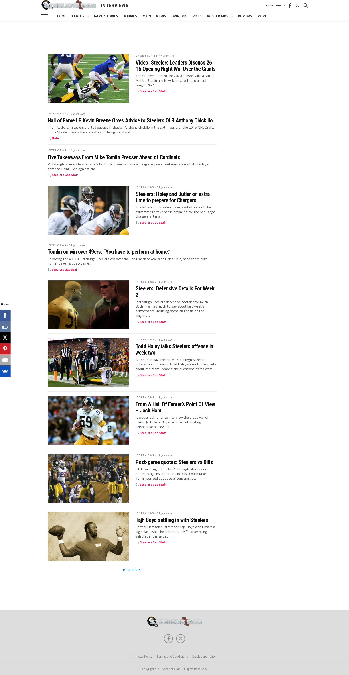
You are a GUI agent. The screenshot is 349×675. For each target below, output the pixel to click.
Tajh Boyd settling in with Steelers (172, 520)
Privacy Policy (143, 656)
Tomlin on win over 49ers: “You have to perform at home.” (109, 252)
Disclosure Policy (204, 656)
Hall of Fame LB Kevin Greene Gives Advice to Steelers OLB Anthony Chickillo (130, 120)
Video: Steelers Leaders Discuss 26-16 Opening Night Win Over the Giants (176, 65)
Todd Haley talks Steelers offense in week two (174, 349)
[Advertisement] (174, 34)
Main (146, 16)
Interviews (57, 113)
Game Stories (106, 16)
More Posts (132, 570)
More (262, 16)
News (161, 16)
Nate (55, 138)
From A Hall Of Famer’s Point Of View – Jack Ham (175, 407)
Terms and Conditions (172, 656)
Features (80, 16)
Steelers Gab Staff (153, 91)
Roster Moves (220, 16)
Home (62, 16)
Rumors (245, 16)
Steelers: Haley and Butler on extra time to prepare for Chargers (173, 197)
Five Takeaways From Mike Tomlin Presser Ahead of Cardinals (114, 157)
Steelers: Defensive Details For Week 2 (175, 291)
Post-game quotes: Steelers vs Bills (174, 462)
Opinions (179, 16)
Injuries (130, 16)
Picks (197, 16)
